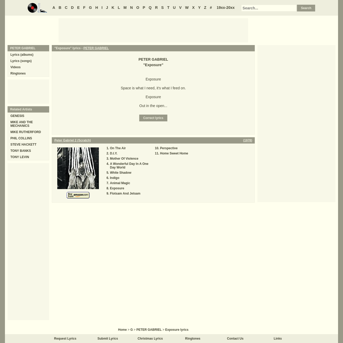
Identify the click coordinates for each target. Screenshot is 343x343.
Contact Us (235, 338)
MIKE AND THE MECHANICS (21, 124)
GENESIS (17, 116)
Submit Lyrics (108, 338)
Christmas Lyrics (150, 338)
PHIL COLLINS (21, 138)
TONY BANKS (20, 151)
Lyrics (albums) (21, 55)
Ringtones (18, 73)
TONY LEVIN (19, 157)
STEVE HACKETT (23, 144)
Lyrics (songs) (21, 61)
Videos (15, 67)
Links (278, 338)
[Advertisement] (153, 30)
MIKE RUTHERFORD (25, 132)
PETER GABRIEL (96, 48)
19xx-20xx (226, 7)
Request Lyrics (65, 338)
